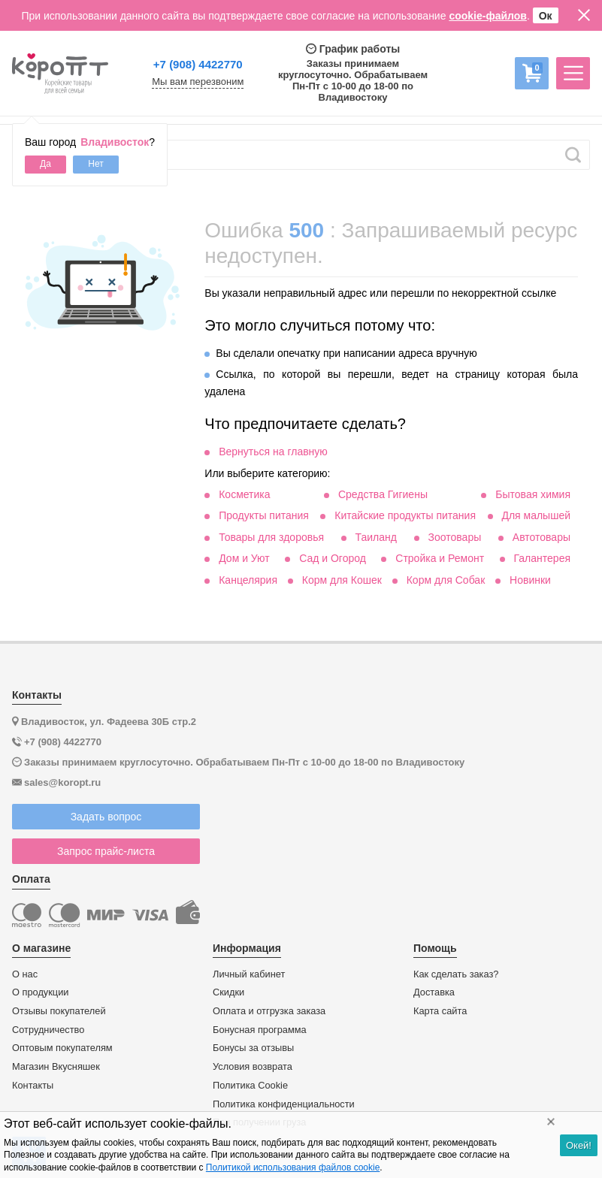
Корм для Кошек (342, 580)
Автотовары (541, 537)
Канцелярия (248, 580)
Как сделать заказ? (456, 974)
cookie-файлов (488, 16)
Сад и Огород (332, 558)
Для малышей (535, 515)
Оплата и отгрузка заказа (269, 1011)
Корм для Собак (446, 580)
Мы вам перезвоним (198, 82)
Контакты (32, 1085)
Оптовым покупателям (62, 1048)
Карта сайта (440, 1011)
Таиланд (376, 537)
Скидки (228, 992)
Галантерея (542, 558)
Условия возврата (252, 1067)
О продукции (40, 992)
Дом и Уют (244, 558)
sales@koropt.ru (62, 782)
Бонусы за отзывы (253, 1048)
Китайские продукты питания (405, 515)
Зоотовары (455, 537)
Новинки (530, 580)
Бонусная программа (260, 1030)
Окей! (578, 1145)
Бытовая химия (532, 494)
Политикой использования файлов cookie (293, 1167)
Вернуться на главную (273, 452)
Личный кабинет (249, 974)
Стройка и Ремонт (439, 558)
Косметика (244, 494)
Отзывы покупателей (59, 1011)
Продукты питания (264, 515)
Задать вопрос (106, 817)
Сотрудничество (48, 1030)
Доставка (434, 992)
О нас (25, 974)
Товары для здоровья (271, 537)
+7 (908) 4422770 (198, 64)
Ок (545, 16)
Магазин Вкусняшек (56, 1067)
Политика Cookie (250, 1085)
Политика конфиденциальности (284, 1104)
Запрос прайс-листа (106, 851)
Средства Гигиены (383, 494)
